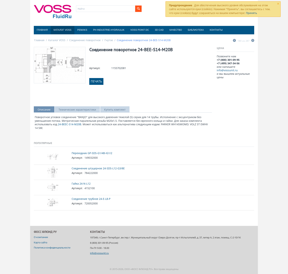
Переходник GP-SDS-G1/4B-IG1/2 (92, 153)
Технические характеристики (77, 109)
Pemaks (82, 29)
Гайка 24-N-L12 (81, 183)
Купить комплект (115, 109)
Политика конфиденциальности (52, 247)
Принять (251, 13)
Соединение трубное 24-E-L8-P (91, 199)
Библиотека (196, 29)
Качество (176, 29)
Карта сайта (40, 242)
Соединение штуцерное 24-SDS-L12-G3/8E (98, 168)
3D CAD (159, 29)
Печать (96, 81)
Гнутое (109, 40)
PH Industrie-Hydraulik (108, 29)
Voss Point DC (139, 29)
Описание (44, 109)
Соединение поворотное (85, 40)
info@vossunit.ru (227, 70)
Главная (42, 29)
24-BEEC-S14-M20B (69, 124)
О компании (41, 237)
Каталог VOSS (62, 29)
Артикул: (94, 68)
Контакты (216, 29)
